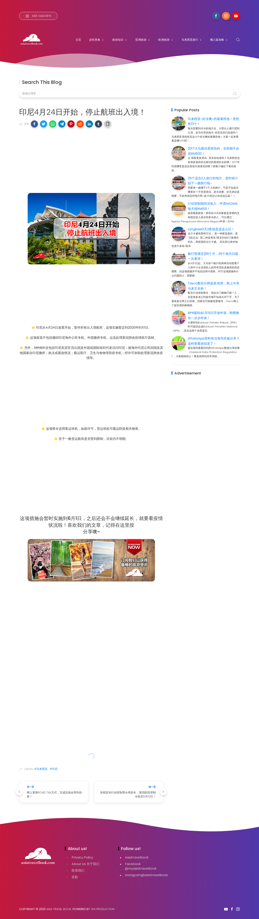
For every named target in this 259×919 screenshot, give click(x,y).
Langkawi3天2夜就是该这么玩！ (211, 229)
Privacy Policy (82, 857)
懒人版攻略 (219, 40)
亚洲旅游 (142, 40)
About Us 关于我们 (85, 864)
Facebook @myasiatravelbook (141, 866)
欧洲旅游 (165, 40)
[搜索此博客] (129, 94)
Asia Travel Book (58, 909)
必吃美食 (96, 40)
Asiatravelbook (137, 857)
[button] (34, 124)
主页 (78, 40)
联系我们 (78, 870)
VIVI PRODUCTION (102, 909)
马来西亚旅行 (191, 40)
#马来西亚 (41, 769)
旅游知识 (119, 40)
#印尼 (53, 769)
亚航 (75, 877)
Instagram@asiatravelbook (146, 875)
